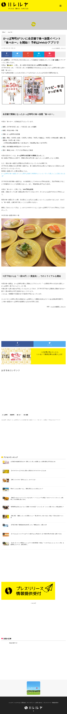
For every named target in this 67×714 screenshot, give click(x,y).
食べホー (19, 414)
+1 (28, 54)
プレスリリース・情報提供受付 (50, 702)
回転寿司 (12, 414)
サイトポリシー (30, 702)
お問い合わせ (38, 702)
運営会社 (23, 702)
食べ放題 (26, 414)
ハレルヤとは (17, 702)
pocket (50, 54)
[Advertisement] (15, 324)
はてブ (39, 54)
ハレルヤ (33, 603)
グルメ (3, 32)
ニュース (10, 32)
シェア (7, 54)
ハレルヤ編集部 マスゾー (58, 48)
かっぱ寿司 (5, 414)
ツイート (17, 54)
